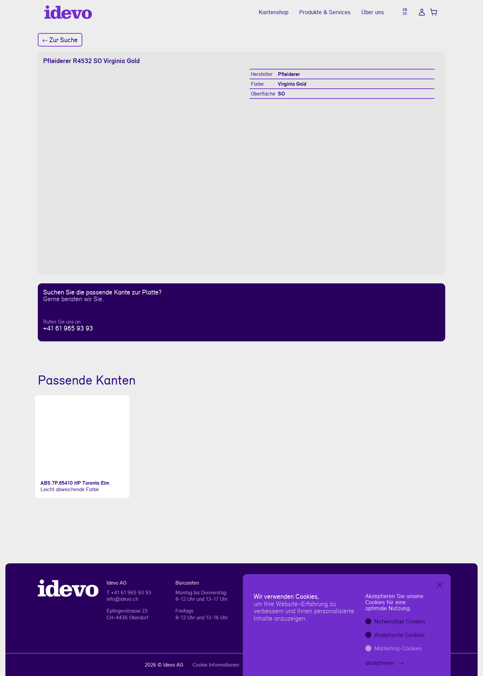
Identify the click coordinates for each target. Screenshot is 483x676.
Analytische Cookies (399, 634)
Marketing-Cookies (398, 648)
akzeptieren (384, 662)
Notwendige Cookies (399, 621)
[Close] (439, 585)
